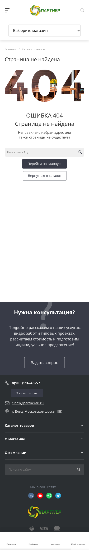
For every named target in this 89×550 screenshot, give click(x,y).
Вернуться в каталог (44, 175)
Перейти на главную (44, 163)
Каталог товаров (19, 425)
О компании (15, 452)
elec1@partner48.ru (28, 403)
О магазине (15, 439)
